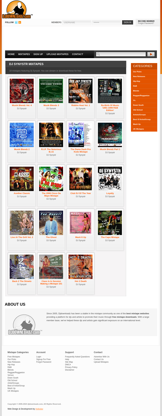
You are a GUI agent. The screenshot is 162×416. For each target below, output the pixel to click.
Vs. (134, 100)
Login (38, 357)
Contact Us (99, 359)
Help (67, 359)
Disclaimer (69, 370)
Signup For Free (43, 359)
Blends (136, 91)
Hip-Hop (136, 81)
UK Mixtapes (138, 129)
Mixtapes (24, 54)
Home (11, 54)
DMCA (68, 364)
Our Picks (137, 72)
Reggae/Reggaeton (141, 96)
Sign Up (38, 54)
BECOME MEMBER (146, 21)
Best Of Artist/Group (142, 119)
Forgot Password (43, 362)
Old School (138, 110)
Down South (138, 105)
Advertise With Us (101, 357)
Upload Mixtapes (57, 54)
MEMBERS (56, 22)
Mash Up (137, 124)
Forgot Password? (146, 23)
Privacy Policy (71, 367)
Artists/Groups (139, 115)
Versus (11, 375)
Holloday (39, 409)
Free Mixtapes (14, 357)
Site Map (69, 362)
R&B (135, 86)
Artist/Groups (13, 383)
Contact (77, 54)
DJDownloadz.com (17, 9)
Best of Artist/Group (16, 386)
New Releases (139, 76)
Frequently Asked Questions (77, 357)
